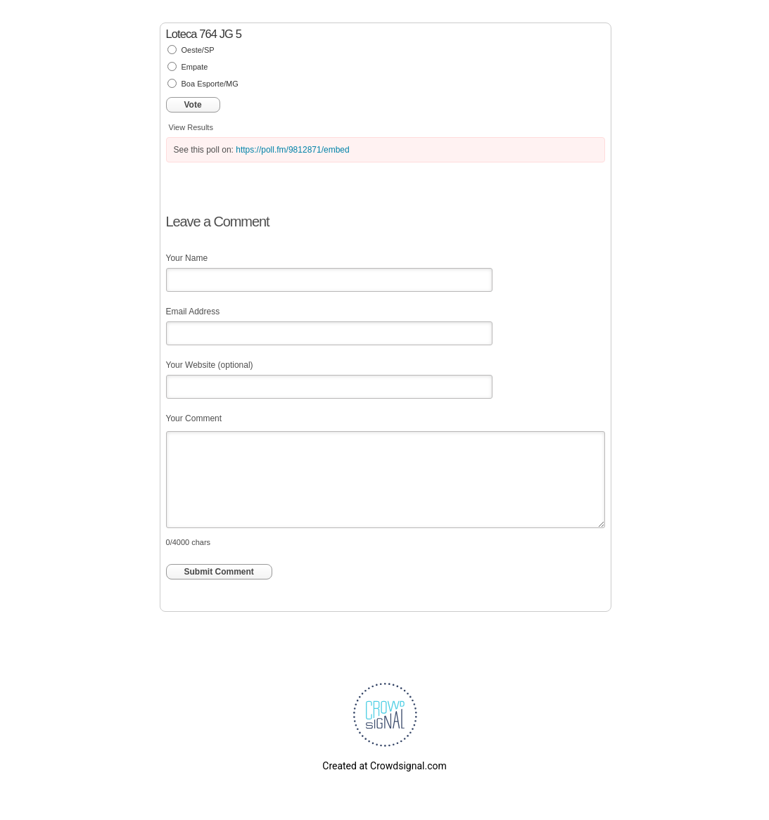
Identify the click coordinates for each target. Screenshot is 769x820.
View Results (191, 127)
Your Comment (194, 418)
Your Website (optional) (209, 365)
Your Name (187, 258)
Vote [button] (193, 105)
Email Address (193, 311)
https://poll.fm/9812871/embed (292, 150)
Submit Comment (219, 572)
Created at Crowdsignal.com (384, 765)
